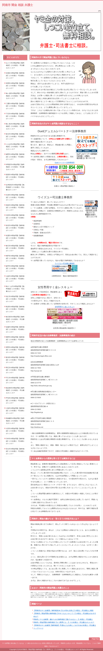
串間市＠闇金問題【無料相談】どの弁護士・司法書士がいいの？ (15, 85)
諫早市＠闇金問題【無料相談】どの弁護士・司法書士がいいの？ (15, 268)
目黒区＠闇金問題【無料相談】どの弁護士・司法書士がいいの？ (15, 75)
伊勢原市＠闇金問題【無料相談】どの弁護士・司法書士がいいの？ (15, 167)
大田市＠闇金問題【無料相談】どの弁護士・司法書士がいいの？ (15, 431)
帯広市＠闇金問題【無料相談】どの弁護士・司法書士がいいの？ (15, 370)
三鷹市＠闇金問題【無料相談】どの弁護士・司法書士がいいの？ (15, 106)
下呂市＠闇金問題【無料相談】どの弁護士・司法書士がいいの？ (15, 116)
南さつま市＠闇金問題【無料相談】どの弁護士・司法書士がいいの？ (15, 288)
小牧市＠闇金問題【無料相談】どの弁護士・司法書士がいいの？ (15, 410)
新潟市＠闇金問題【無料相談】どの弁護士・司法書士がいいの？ (15, 359)
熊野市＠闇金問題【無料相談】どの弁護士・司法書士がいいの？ (15, 339)
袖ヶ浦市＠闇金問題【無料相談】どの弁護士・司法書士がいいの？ (15, 95)
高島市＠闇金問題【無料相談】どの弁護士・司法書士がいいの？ (15, 207)
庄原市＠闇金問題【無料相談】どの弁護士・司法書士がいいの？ (15, 197)
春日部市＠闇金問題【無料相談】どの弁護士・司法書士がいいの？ (15, 319)
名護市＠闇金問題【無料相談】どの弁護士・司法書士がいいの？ (15, 238)
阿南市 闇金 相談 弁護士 (17, 5)
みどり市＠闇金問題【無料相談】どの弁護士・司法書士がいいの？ (15, 65)
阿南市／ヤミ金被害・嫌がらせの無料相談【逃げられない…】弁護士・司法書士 (63, 619)
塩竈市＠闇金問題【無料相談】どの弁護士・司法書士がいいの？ (15, 329)
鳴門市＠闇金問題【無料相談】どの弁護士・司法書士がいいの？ (15, 258)
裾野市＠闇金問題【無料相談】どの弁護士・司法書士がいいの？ (15, 156)
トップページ (38, 628)
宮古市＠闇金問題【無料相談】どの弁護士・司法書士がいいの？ (15, 451)
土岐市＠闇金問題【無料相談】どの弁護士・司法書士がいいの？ (15, 278)
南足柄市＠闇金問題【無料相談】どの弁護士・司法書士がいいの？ (15, 390)
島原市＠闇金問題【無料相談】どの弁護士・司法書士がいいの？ (15, 309)
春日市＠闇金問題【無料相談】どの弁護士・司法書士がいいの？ (15, 248)
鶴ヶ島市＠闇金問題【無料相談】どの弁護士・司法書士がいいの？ (15, 126)
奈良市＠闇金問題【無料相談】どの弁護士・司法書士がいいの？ (15, 228)
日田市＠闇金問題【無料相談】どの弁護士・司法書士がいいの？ (15, 217)
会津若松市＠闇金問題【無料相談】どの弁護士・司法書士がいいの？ (15, 187)
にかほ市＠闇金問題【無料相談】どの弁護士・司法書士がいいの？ (15, 146)
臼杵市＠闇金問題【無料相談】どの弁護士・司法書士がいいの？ (15, 441)
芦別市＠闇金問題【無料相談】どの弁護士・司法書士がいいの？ (15, 400)
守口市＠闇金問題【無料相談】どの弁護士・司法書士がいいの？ (15, 380)
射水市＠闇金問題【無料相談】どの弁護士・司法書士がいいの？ (15, 136)
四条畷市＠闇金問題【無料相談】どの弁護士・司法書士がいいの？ (15, 420)
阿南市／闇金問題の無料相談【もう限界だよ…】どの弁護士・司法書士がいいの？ (63, 622)
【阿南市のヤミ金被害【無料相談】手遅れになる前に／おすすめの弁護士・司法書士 (64, 625)
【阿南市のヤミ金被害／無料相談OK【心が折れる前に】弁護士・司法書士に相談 (63, 610)
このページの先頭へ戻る (94, 638)
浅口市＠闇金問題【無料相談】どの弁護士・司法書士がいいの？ (15, 299)
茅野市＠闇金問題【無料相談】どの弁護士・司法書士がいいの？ (15, 349)
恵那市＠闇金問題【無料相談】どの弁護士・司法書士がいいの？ (15, 177)
